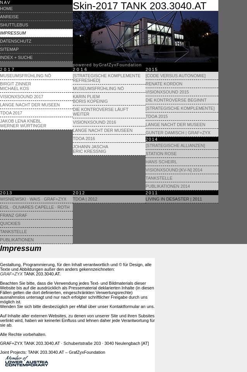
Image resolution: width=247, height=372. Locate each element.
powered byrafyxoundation (107, 64)
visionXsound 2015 (167, 92)
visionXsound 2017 (21, 96)
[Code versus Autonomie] (176, 75)
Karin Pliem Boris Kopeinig (90, 99)
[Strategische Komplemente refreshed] (107, 78)
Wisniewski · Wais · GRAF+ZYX (33, 199)
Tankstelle (159, 178)
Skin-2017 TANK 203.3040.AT (139, 6)
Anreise (9, 16)
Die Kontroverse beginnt (176, 100)
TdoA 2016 (84, 138)
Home (6, 8)
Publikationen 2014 (168, 186)
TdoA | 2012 (85, 199)
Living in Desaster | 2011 (174, 199)
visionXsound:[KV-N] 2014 (174, 170)
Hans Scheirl (161, 161)
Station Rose (161, 153)
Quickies (10, 223)
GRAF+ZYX (11, 274)
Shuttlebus (14, 24)
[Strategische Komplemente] (180, 108)
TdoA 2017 (11, 113)
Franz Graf (13, 215)
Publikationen (17, 239)
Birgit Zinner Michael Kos (15, 86)
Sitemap (9, 49)
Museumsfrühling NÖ (25, 75)
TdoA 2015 (157, 116)
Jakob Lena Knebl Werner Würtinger (23, 123)
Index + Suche (16, 57)
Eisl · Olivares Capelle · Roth (35, 207)
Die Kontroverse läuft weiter (100, 111)
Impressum (13, 33)
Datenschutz (15, 41)
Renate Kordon (164, 83)
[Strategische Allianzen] (175, 145)
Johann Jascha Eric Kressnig (90, 149)
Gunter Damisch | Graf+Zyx (178, 132)
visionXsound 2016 (94, 122)
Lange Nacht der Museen (30, 104)
